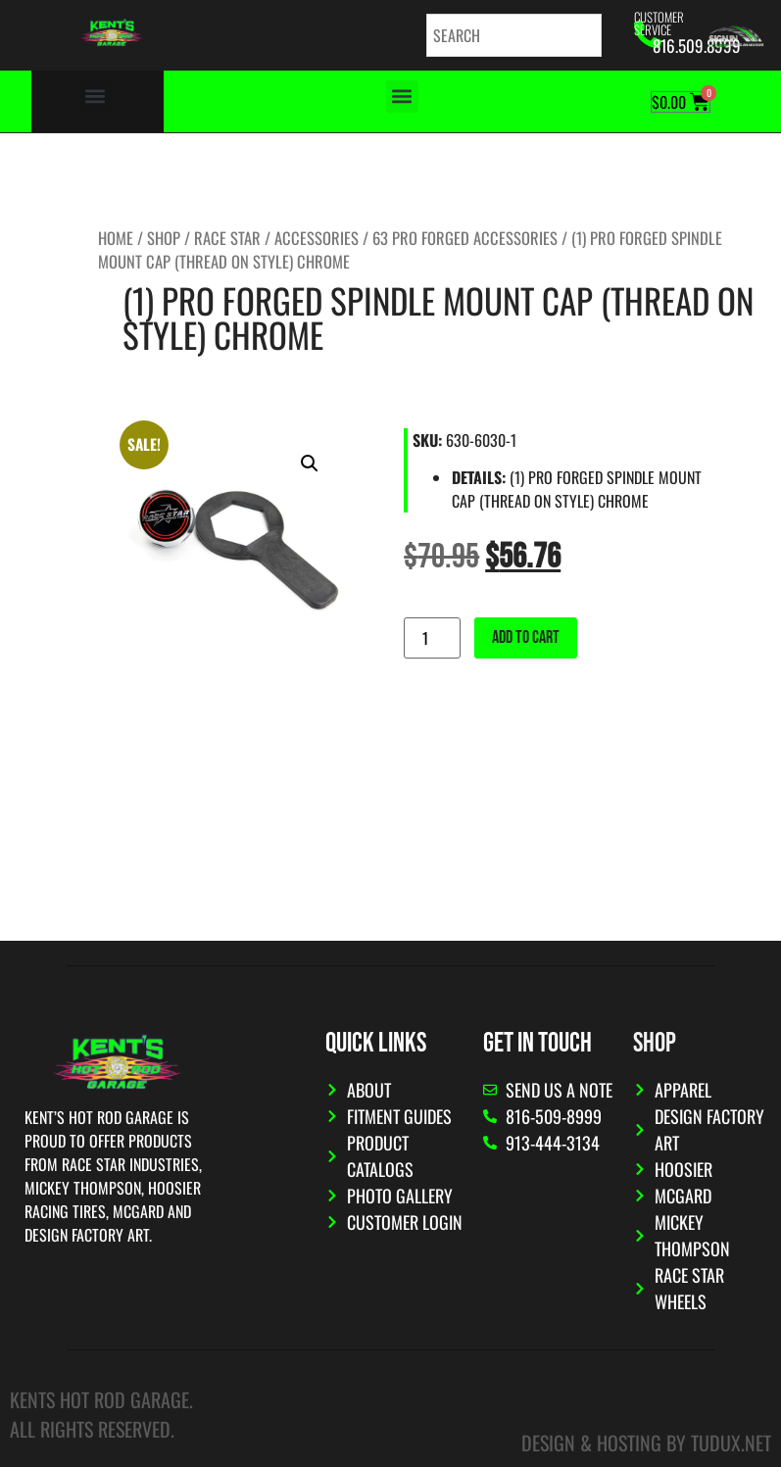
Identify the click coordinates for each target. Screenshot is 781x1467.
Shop (163, 237)
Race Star (227, 237)
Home (115, 237)
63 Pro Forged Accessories (465, 237)
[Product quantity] (432, 638)
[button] (95, 96)
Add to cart (526, 637)
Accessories (316, 237)
